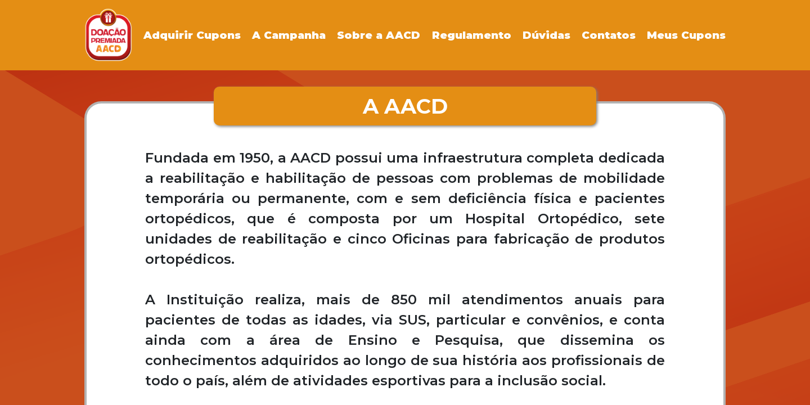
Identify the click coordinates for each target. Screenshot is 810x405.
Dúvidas (546, 35)
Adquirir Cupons (192, 35)
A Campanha (289, 35)
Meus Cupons (686, 35)
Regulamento (471, 35)
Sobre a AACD (378, 35)
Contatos (609, 35)
